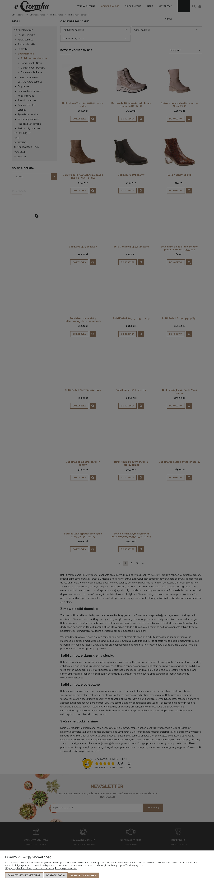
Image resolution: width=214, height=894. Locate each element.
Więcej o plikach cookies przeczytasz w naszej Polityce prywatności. (41, 868)
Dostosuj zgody (55, 875)
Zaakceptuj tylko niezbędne (24, 875)
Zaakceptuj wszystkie (83, 875)
